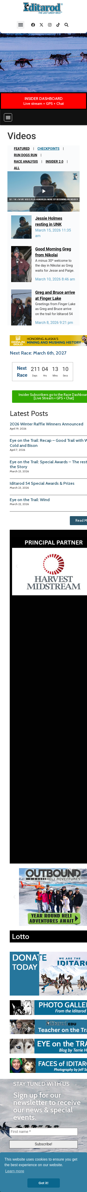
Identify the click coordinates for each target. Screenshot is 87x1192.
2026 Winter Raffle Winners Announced (46, 424)
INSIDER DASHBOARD (44, 98)
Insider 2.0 (54, 161)
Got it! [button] (43, 1183)
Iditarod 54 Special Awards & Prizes (42, 483)
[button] (20, 25)
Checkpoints (49, 149)
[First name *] (43, 1132)
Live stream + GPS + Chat (43, 103)
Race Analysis (26, 161)
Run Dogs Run (25, 155)
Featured (22, 149)
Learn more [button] (14, 1171)
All (17, 168)
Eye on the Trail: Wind (30, 499)
